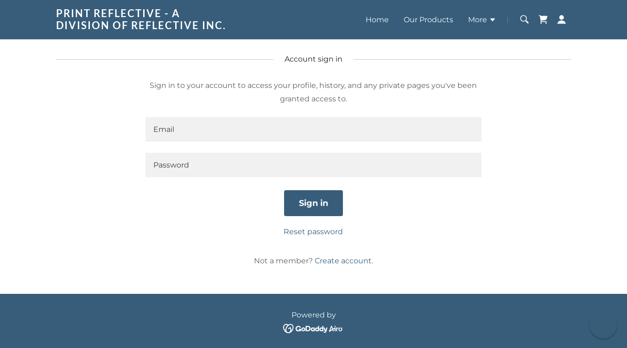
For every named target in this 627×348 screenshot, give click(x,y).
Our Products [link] (428, 19)
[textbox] (313, 129)
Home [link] (377, 19)
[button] (482, 20)
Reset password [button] (313, 231)
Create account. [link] (344, 260)
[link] (146, 26)
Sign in (313, 203)
